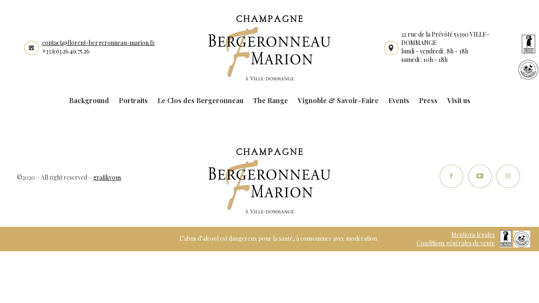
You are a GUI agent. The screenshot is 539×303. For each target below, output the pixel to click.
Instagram (508, 177)
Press (428, 100)
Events (398, 100)
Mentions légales (473, 235)
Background (89, 100)
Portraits (133, 100)
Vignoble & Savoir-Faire (338, 100)
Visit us (458, 100)
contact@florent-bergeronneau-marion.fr (98, 43)
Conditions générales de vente (455, 243)
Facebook (452, 177)
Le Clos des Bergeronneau (200, 100)
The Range (270, 100)
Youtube (480, 177)
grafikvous (107, 177)
